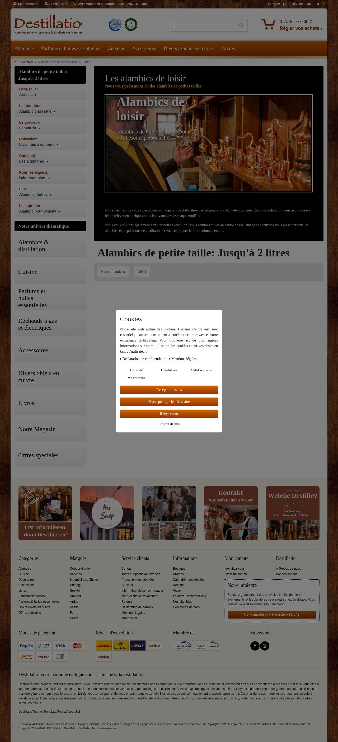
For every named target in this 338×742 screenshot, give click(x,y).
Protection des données (137, 580)
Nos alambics (182, 601)
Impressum (129, 618)
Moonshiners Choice (84, 580)
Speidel (75, 590)
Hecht (74, 618)
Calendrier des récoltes (189, 580)
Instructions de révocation (139, 596)
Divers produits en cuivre (188, 48)
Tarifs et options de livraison (140, 574)
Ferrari (74, 613)
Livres (228, 48)
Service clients (135, 558)
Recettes (179, 585)
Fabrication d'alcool (31, 596)
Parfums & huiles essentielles (38, 601)
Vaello (74, 607)
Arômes (178, 574)
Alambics (24, 48)
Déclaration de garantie (137, 607)
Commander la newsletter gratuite (271, 614)
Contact (126, 568)
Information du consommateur (142, 590)
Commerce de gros (186, 607)
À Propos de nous (288, 568)
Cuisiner (115, 48)
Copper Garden (81, 568)
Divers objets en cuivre (34, 607)
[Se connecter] (26, 4)
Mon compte (236, 558)
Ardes (74, 601)
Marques (78, 558)
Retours (127, 601)
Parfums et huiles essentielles (70, 48)
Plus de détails (169, 424)
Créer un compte (236, 574)
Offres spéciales (29, 613)
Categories (28, 558)
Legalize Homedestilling (189, 596)
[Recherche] (241, 25)
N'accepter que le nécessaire (169, 402)
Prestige (76, 585)
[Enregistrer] (56, 4)
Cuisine (23, 574)
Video (177, 590)
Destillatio (285, 558)
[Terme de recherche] (203, 25)
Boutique (179, 568)
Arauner (75, 596)
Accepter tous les (169, 389)
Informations (185, 558)
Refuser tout (169, 414)
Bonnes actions (286, 574)
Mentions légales (133, 613)
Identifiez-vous (234, 568)
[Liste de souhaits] (320, 4)
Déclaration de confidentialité (143, 359)
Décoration (26, 580)
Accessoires (144, 48)
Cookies (127, 585)
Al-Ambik (76, 574)
